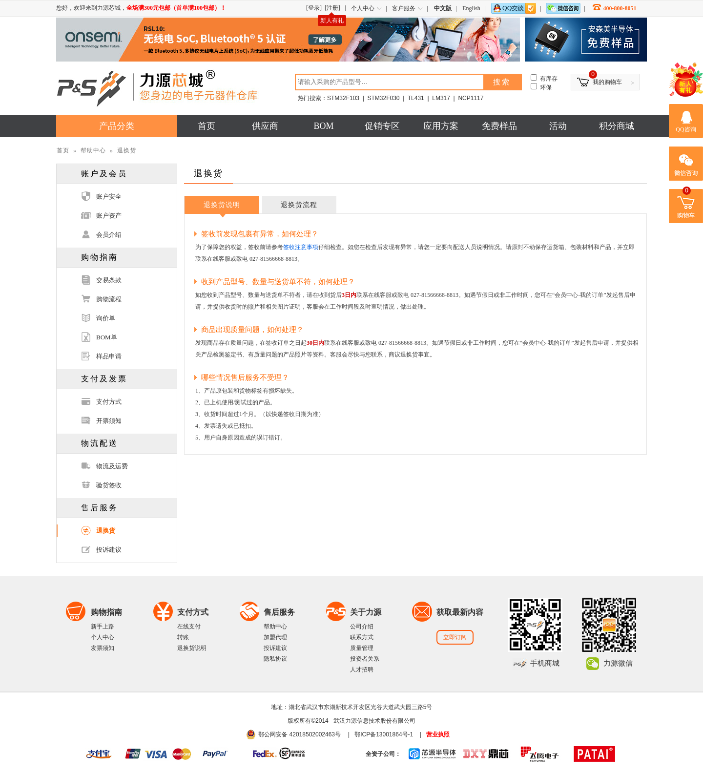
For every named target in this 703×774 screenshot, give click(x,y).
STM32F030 (383, 98)
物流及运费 (112, 466)
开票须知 (109, 420)
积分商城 (616, 126)
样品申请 (109, 356)
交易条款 (109, 280)
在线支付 (189, 626)
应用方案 (440, 126)
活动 (558, 126)
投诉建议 (109, 549)
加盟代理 (275, 637)
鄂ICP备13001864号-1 (383, 734)
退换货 (105, 530)
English (471, 8)
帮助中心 (93, 150)
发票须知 (102, 648)
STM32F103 (343, 98)
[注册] (332, 7)
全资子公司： (383, 754)
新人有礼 (332, 20)
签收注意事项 (300, 247)
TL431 (416, 98)
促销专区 (382, 126)
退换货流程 (299, 205)
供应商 (265, 126)
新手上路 (102, 626)
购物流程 (109, 299)
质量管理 (361, 648)
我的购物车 (607, 82)
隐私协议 (275, 658)
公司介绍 (361, 626)
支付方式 (109, 401)
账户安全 (109, 196)
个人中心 (102, 637)
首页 (206, 126)
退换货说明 (222, 205)
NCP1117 (470, 98)
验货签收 (109, 485)
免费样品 (499, 126)
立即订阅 (455, 637)
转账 (183, 637)
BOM (323, 126)
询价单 (105, 318)
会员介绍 (109, 234)
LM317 (441, 98)
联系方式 (361, 637)
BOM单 (106, 337)
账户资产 (109, 215)
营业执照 (438, 734)
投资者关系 (364, 658)
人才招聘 (361, 669)
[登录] (314, 7)
